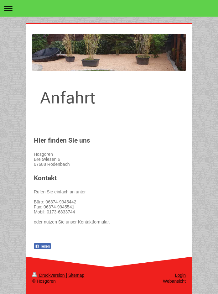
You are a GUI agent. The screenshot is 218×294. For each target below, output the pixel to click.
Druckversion (49, 275)
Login (180, 275)
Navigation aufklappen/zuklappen (109, 8)
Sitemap (76, 275)
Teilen (42, 246)
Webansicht (174, 281)
